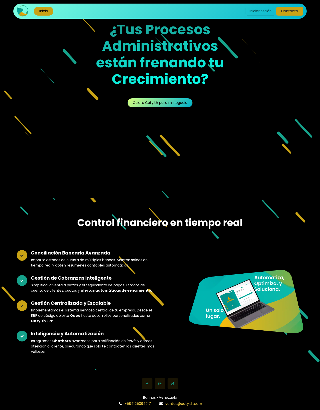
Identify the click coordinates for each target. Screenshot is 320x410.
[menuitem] (43, 11)
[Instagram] (160, 383)
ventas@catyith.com (183, 403)
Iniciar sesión (260, 11)
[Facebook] (147, 383)
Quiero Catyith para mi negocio (160, 102)
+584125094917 (137, 403)
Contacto (289, 11)
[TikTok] (173, 383)
